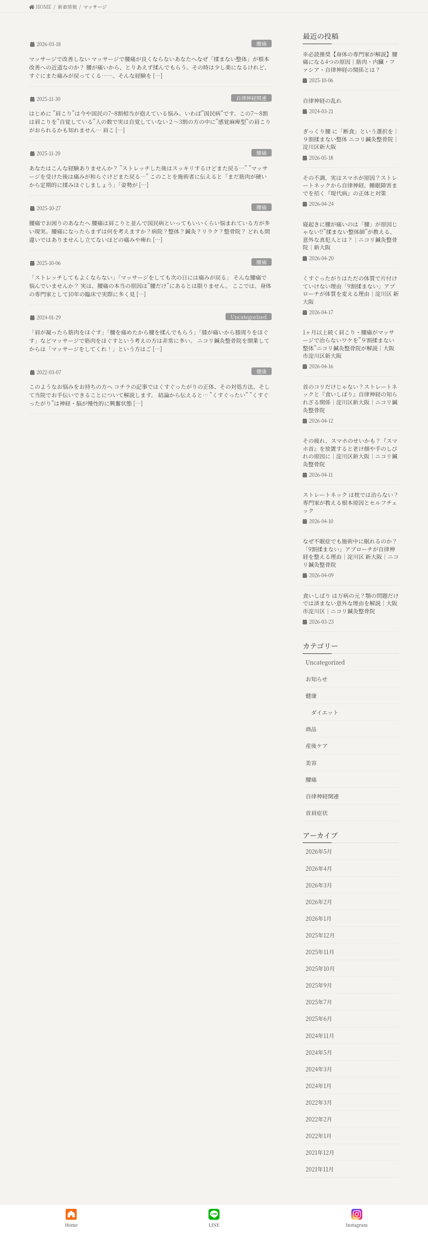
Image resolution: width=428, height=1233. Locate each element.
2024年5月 (318, 1052)
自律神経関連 (251, 98)
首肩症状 (316, 813)
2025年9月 (318, 985)
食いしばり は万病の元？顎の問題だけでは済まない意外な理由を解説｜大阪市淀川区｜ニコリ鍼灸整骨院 (351, 603)
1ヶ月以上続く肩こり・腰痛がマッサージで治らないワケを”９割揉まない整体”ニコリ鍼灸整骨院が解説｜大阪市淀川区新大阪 (349, 343)
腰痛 (262, 43)
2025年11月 (319, 952)
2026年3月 (318, 885)
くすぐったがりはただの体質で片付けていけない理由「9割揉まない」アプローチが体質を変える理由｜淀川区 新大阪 (351, 289)
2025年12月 (320, 935)
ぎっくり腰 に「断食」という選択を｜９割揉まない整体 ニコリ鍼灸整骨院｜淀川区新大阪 (351, 139)
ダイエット (325, 712)
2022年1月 (318, 1136)
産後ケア (316, 746)
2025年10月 (320, 968)
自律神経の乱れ (322, 100)
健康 (262, 371)
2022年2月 (318, 1119)
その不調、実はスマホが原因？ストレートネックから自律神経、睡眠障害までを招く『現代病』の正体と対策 (350, 185)
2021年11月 (319, 1169)
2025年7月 (318, 1002)
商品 (311, 729)
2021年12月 (319, 1152)
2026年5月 (318, 851)
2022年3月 (318, 1102)
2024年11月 (319, 1036)
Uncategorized (249, 317)
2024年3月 (318, 1069)
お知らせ (316, 679)
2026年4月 (318, 868)
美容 (311, 763)
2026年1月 (318, 918)
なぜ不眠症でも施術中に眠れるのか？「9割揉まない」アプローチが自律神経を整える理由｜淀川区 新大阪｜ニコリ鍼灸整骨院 (351, 552)
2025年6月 (318, 1018)
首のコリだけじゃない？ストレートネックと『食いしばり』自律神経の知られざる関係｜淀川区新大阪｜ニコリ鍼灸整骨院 (350, 398)
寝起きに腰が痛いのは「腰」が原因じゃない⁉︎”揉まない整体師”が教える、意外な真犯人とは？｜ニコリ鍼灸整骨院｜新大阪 (350, 235)
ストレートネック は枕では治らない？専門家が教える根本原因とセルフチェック (351, 502)
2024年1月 (318, 1086)
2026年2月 (318, 902)
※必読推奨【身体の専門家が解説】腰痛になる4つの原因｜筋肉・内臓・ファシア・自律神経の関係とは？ (350, 61)
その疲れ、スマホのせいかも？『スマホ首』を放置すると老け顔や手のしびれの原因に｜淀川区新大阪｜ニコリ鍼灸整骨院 (350, 452)
